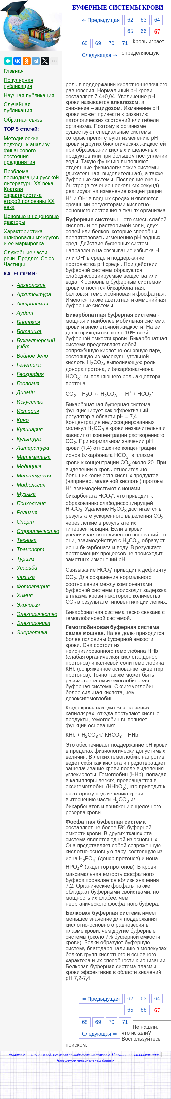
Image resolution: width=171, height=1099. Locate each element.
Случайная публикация (18, 107)
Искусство (30, 402)
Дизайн (26, 392)
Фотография (33, 586)
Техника (27, 540)
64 (157, 20)
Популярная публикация (18, 83)
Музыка (26, 494)
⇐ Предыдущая (101, 20)
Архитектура (34, 294)
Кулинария (30, 429)
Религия (27, 512)
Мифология (31, 485)
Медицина (29, 466)
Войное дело (32, 356)
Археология (31, 285)
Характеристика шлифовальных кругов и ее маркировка (31, 237)
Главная (14, 71)
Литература (33, 448)
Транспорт (30, 549)
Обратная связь (23, 120)
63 (144, 20)
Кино (23, 420)
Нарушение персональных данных (86, 1060)
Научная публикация (29, 95)
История (28, 411)
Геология (28, 383)
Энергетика (32, 632)
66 (144, 31)
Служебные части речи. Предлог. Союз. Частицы (29, 258)
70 (111, 43)
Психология (31, 503)
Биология (28, 322)
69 (98, 43)
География (30, 374)
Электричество (37, 614)
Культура (29, 439)
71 (125, 43)
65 (130, 31)
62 (130, 20)
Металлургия (34, 475)
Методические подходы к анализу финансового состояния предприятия (27, 150)
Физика (26, 577)
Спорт (25, 522)
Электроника (33, 623)
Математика (34, 457)
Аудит (25, 313)
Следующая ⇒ (99, 55)
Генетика (29, 365)
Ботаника (29, 331)
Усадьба (27, 568)
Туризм (25, 559)
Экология (28, 605)
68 (85, 43)
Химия (25, 595)
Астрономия (32, 303)
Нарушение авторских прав (135, 1054)
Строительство (38, 531)
